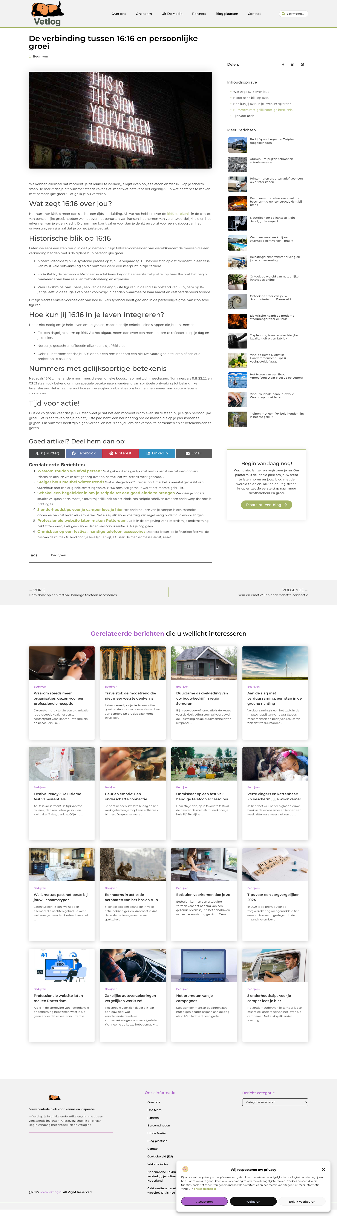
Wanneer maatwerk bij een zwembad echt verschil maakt (271, 245)
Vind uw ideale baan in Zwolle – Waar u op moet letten (273, 402)
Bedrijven (40, 63)
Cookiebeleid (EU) (160, 1163)
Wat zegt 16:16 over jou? (251, 98)
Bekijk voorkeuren (302, 1201)
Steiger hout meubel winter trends (70, 488)
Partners (199, 14)
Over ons (119, 14)
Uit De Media (172, 14)
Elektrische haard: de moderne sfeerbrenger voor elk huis (272, 323)
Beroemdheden (158, 1132)
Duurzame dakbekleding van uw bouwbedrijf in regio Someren (202, 705)
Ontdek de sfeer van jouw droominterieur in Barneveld (270, 304)
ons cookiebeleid (205, 1188)
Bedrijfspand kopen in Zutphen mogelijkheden (273, 147)
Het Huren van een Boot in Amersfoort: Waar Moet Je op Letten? (276, 382)
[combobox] (293, 14)
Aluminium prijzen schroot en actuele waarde (271, 167)
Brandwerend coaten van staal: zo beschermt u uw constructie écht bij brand (276, 208)
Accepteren (204, 1201)
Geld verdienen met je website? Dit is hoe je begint (168, 1197)
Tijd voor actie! (244, 122)
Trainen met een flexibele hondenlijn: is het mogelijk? (277, 421)
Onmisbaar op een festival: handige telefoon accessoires (91, 538)
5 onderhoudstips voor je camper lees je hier (80, 516)
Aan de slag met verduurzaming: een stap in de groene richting (274, 705)
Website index (157, 1171)
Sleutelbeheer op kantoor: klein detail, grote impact (272, 225)
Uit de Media (156, 1140)
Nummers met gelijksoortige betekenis (263, 116)
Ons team (144, 14)
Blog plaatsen (227, 14)
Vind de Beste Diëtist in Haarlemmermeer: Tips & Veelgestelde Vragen (268, 364)
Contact (254, 14)
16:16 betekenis (178, 220)
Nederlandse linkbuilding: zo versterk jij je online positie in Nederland (168, 1183)
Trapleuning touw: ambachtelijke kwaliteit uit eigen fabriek (274, 343)
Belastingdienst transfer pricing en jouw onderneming (275, 265)
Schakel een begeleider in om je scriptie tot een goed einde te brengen (106, 499)
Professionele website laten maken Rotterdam (82, 527)
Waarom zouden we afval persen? (69, 477)
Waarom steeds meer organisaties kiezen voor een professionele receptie (59, 705)
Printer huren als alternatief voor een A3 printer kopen (276, 186)
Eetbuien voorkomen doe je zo (203, 901)
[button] (323, 1170)
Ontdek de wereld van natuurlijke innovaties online (274, 284)
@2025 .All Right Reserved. (60, 1198)
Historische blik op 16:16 (251, 104)
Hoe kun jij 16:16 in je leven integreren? (262, 110)
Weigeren (253, 1201)
